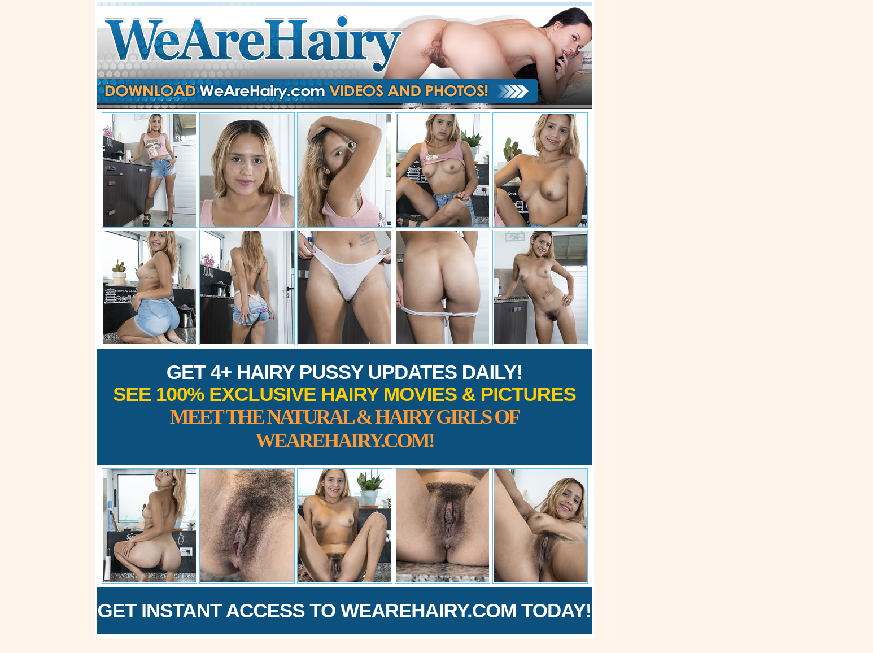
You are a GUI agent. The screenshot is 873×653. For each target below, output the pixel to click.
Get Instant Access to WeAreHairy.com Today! (345, 610)
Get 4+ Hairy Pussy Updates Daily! (344, 406)
